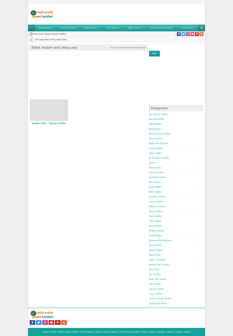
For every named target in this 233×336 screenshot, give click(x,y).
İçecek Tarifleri (156, 172)
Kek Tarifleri (155, 182)
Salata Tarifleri (156, 250)
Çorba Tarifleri (156, 148)
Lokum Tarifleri (156, 201)
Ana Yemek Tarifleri (158, 114)
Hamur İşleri (155, 167)
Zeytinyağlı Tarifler (158, 303)
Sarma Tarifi (155, 255)
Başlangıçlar (155, 129)
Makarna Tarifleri (157, 206)
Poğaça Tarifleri (156, 230)
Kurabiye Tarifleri (157, 196)
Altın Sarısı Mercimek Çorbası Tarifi (51, 39)
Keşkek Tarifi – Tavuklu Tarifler (49, 123)
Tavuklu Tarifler (156, 289)
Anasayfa (114, 47)
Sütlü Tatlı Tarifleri (157, 279)
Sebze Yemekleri (157, 259)
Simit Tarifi (154, 269)
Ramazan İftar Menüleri (160, 240)
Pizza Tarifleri (155, 225)
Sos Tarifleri (155, 274)
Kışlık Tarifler (155, 187)
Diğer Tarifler (155, 153)
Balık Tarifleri (155, 124)
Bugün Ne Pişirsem (158, 143)
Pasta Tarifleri (155, 216)
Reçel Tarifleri (156, 245)
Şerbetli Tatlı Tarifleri (159, 264)
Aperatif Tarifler (156, 119)
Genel (152, 162)
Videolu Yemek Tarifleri (160, 298)
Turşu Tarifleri (156, 293)
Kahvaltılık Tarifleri (158, 177)
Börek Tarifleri (156, 138)
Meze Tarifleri (155, 211)
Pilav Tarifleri (155, 221)
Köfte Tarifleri (155, 192)
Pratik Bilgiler (155, 235)
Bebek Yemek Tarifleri (160, 133)
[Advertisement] (144, 14)
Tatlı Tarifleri (155, 284)
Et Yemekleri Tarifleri (159, 158)
